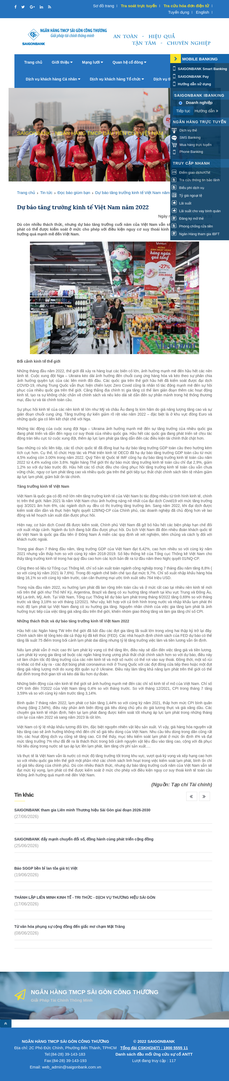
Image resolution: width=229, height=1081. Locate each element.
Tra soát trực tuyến (139, 5)
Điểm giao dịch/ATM (191, 173)
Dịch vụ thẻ (165, 79)
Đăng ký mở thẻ (188, 218)
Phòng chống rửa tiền (192, 226)
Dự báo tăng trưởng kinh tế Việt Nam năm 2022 (137, 192)
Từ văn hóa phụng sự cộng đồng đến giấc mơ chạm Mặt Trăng (69, 926)
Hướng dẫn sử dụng (191, 84)
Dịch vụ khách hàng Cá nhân (53, 79)
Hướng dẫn (206, 111)
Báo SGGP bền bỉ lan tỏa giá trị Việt (45, 868)
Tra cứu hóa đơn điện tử (186, 5)
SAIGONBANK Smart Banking (199, 69)
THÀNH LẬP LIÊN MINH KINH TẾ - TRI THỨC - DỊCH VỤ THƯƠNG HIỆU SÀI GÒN (85, 897)
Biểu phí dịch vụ (188, 188)
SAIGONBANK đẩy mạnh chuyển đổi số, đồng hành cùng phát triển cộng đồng (84, 839)
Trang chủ (33, 62)
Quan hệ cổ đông (129, 62)
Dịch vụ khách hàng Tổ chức (117, 79)
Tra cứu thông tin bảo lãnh (196, 180)
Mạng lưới (92, 62)
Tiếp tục (183, 111)
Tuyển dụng (178, 12)
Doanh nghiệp (199, 102)
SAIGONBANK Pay (190, 77)
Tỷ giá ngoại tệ (187, 195)
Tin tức (46, 192)
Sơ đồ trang (103, 5)
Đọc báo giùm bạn (73, 192)
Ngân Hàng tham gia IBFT (196, 234)
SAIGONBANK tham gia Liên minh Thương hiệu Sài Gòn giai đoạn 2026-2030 (82, 810)
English (202, 12)
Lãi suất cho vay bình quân (196, 211)
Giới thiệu (62, 62)
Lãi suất (181, 203)
